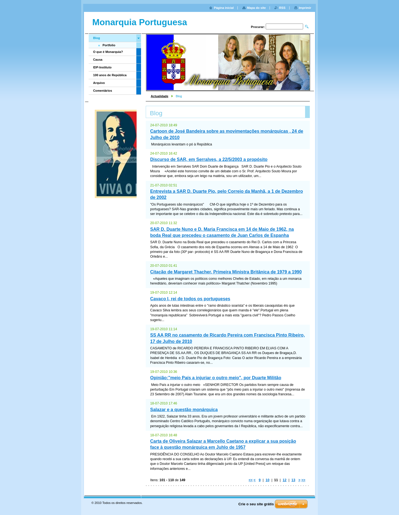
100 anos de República (110, 75)
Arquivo (99, 82)
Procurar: (258, 27)
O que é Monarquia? (108, 51)
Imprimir (305, 7)
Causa (98, 59)
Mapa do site (256, 7)
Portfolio (109, 45)
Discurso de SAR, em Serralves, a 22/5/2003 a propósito (208, 159)
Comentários (102, 90)
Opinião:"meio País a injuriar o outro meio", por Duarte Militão (215, 377)
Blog (96, 38)
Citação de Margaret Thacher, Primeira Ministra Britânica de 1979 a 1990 (226, 272)
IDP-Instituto (102, 67)
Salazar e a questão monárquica (184, 409)
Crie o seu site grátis (256, 504)
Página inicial (224, 7)
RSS (282, 7)
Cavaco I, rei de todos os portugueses (190, 298)
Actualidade (159, 96)
